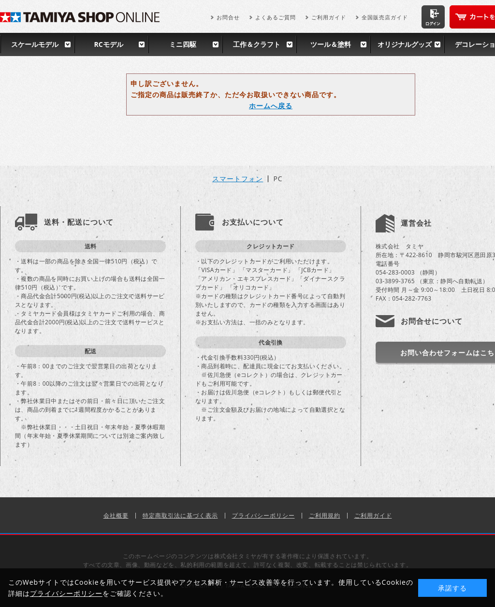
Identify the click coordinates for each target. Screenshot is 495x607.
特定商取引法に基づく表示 (180, 515)
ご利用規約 (324, 515)
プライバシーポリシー (263, 515)
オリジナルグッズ (405, 44)
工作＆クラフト (256, 44)
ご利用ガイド (328, 17)
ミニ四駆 (182, 44)
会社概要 (116, 515)
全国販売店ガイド (385, 17)
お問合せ (228, 17)
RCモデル (108, 44)
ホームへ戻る (270, 105)
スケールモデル (34, 44)
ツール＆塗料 (330, 44)
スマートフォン (237, 178)
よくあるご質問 (275, 17)
